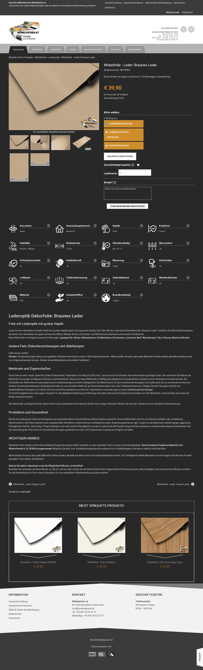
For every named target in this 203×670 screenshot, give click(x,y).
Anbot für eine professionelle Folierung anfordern (73, 6)
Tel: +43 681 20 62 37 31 (168, 36)
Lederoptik (54, 57)
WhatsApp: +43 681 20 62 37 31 (165, 38)
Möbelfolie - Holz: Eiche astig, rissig (164, 562)
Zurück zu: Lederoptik (19, 491)
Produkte (28, 57)
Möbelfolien (41, 57)
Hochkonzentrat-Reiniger (140, 389)
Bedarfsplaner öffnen (120, 156)
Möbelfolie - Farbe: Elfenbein (101, 562)
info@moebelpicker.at (167, 40)
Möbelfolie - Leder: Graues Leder (173, 484)
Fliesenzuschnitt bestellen (116, 134)
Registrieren (187, 12)
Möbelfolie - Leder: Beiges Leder (29, 484)
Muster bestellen (116, 145)
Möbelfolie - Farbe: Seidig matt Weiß (38, 562)
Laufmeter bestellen (118, 123)
